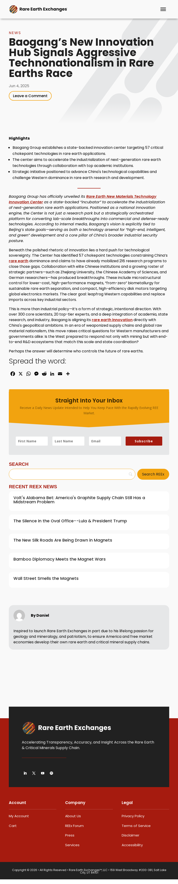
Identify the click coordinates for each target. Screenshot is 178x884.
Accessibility (132, 849)
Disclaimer (130, 839)
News (15, 37)
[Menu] (163, 9)
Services (72, 849)
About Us (73, 820)
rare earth (18, 265)
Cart (13, 830)
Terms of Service (136, 830)
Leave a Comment (30, 100)
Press (69, 839)
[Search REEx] (153, 478)
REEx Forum (74, 830)
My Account (19, 820)
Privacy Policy (133, 820)
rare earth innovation (112, 324)
